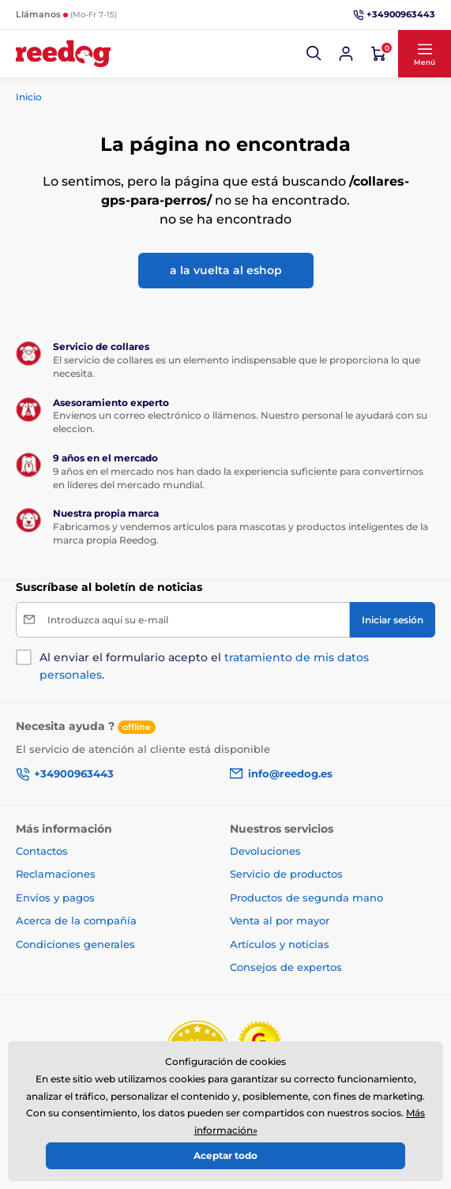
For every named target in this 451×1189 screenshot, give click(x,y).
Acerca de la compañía (76, 920)
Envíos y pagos (55, 897)
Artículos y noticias (279, 944)
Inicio (29, 97)
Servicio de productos (286, 873)
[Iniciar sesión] (346, 53)
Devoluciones (265, 851)
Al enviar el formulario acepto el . (204, 666)
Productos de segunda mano (306, 897)
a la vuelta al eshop (226, 270)
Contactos (42, 851)
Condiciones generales (75, 944)
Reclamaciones (56, 873)
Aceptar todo (225, 1155)
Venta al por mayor (279, 920)
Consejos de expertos (286, 967)
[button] (314, 53)
